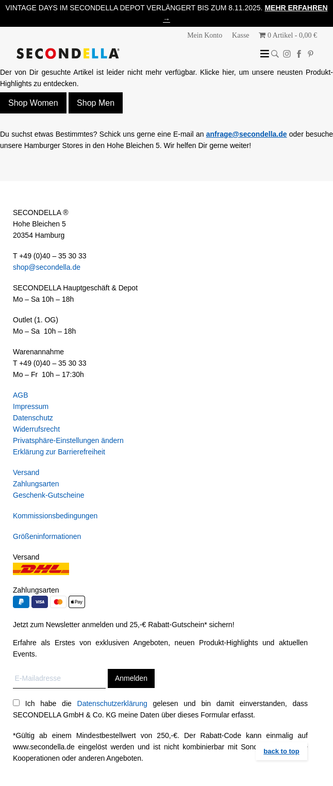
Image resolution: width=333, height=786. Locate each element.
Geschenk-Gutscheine (49, 495)
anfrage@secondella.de (246, 134)
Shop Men (95, 103)
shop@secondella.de (46, 267)
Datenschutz (33, 418)
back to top (281, 751)
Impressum (30, 406)
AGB (20, 395)
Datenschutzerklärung (112, 703)
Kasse (240, 35)
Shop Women (33, 103)
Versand (26, 472)
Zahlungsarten (36, 484)
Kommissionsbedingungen (55, 516)
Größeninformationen (47, 536)
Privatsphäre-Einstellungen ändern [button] (68, 440)
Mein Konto (204, 35)
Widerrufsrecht (36, 429)
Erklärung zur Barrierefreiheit (59, 452)
